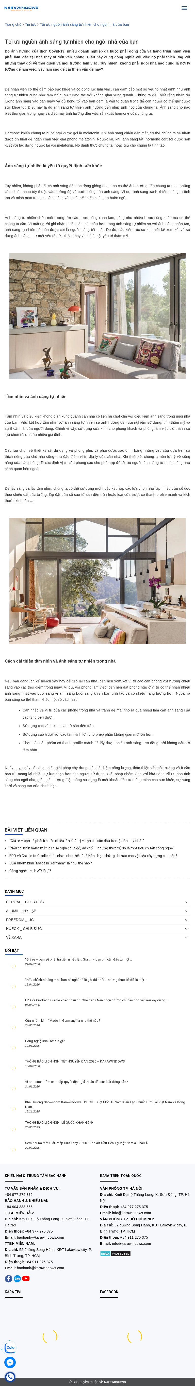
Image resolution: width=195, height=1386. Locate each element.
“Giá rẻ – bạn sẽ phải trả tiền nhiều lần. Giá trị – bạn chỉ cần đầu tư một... (78, 959)
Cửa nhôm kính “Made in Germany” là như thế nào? (48, 863)
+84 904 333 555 (18, 1207)
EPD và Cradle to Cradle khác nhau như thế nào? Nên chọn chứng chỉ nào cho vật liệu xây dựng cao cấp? (91, 856)
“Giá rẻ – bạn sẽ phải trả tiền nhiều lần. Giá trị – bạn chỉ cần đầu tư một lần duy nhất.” (75, 841)
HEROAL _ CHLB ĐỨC (25, 902)
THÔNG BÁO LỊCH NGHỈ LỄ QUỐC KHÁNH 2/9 (59, 1122)
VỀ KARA (14, 937)
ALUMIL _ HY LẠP (21, 911)
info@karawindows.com (131, 1213)
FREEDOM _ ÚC (20, 920)
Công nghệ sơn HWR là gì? (28, 871)
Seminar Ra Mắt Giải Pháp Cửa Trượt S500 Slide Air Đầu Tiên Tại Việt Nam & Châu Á (86, 1143)
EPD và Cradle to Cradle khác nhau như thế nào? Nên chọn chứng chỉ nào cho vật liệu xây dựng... (96, 1000)
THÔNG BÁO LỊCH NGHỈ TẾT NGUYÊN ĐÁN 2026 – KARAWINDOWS (75, 1061)
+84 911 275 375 (39, 1262)
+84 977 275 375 (18, 1195)
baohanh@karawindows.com (40, 1237)
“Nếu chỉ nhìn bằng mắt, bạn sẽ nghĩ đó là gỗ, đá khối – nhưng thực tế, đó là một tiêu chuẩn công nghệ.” (90, 848)
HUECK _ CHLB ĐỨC (24, 929)
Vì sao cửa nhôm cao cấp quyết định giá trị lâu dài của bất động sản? (76, 1082)
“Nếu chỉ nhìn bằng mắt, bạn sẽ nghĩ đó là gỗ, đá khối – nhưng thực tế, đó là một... (86, 980)
